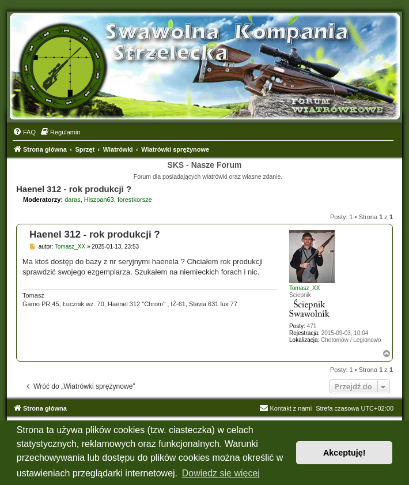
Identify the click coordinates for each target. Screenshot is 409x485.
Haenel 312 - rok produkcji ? (73, 189)
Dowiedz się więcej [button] (221, 473)
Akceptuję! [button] (344, 452)
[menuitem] (24, 132)
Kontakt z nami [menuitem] (285, 408)
